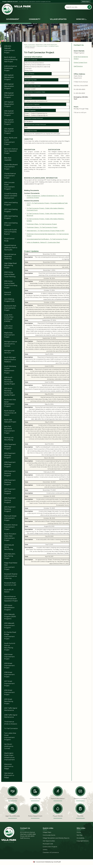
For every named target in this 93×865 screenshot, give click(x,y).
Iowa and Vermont (7, 293)
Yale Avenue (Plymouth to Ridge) (9, 775)
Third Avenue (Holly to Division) (10, 723)
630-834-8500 (29, 836)
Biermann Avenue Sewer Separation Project (11, 151)
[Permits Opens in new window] (80, 810)
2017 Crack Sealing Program (11, 210)
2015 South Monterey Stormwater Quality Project (9, 392)
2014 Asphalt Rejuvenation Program (9, 131)
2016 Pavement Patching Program (9, 500)
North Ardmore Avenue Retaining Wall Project (10, 59)
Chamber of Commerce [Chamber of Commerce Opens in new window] (51, 852)
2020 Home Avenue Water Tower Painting (9, 274)
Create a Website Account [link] (10, 1)
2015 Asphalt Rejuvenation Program (9, 122)
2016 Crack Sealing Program (11, 217)
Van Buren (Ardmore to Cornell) (8, 746)
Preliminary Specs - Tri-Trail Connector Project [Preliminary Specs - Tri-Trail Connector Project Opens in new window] (42, 227)
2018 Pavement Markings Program (9, 464)
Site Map (80, 835)
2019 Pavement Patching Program (9, 473)
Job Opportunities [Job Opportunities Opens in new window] (49, 841)
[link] (86, 1)
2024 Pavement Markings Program (10, 447)
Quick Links (48, 828)
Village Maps (47, 832)
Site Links (81, 828)
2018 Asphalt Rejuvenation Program (9, 95)
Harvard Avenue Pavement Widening (10, 256)
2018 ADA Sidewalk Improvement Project (9, 49)
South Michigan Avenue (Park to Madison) (10, 359)
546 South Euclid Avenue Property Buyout (10, 232)
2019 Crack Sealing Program (11, 204)
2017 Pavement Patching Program (9, 491)
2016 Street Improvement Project (9, 692)
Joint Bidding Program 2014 (9, 300)
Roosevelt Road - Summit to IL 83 (10, 584)
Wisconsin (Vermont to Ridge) (8, 766)
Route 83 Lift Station (9, 591)
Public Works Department (50, 44)
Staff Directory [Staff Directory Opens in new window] (25, 838)
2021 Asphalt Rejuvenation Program (9, 77)
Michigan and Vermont (9, 352)
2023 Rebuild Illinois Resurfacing (9, 547)
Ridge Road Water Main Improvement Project (10, 566)
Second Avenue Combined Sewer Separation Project (11, 599)
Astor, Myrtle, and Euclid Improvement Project (10, 141)
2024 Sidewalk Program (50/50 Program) (10, 616)
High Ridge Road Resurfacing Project (10, 265)
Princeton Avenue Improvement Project (10, 527)
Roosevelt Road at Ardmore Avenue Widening (10, 576)
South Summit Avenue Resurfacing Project (9, 646)
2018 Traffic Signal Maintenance (10, 716)
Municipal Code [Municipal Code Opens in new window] (48, 844)
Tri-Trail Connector (11, 728)
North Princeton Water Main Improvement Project (10, 537)
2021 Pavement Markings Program (9, 455)
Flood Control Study (9, 240)
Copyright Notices (83, 841)
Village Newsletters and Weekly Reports (56, 838)
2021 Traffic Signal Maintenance (10, 709)
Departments (39, 44)
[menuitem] (12, 19)
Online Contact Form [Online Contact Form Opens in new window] (80, 62)
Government (31, 44)
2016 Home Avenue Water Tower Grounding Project (10, 284)
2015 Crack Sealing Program (11, 224)
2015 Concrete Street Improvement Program (9, 186)
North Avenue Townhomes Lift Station (10, 413)
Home (25, 44)
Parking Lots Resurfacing (9, 439)
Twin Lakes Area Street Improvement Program (10, 736)
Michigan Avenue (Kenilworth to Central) (10, 344)
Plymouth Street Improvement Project (10, 518)
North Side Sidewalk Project (10, 421)
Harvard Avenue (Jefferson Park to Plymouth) (10, 247)
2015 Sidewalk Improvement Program (9, 625)
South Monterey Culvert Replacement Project (10, 369)
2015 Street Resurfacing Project (8, 701)
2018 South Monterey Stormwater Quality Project (9, 381)
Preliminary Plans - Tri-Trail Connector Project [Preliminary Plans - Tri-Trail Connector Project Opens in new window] (42, 224)
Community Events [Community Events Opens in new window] (49, 835)
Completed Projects (53, 46)
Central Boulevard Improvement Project (10, 167)
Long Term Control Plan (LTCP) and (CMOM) (9, 318)
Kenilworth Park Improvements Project (10, 308)
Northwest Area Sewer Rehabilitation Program (10, 403)
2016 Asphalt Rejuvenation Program (9, 113)
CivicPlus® (57, 862)
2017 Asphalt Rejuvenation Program (9, 104)
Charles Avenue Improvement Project (10, 176)
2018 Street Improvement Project (9, 674)
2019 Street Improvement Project (9, 665)
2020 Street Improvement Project (9, 657)
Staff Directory (78, 66)
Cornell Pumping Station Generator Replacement (10, 196)
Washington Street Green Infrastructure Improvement (9, 756)
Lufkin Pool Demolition (8, 327)
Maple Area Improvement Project (9, 335)
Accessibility (80, 838)
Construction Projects (41, 46)
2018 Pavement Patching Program (9, 482)
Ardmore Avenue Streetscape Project (10, 68)
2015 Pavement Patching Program (9, 509)
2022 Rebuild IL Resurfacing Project (9, 556)
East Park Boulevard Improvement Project (9, 430)
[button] (89, 7)
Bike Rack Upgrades (7, 159)
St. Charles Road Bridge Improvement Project (10, 635)
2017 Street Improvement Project (9, 683)
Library (45, 849)
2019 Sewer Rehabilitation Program (9, 607)
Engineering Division (30, 46)
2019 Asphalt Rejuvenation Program (9, 86)
